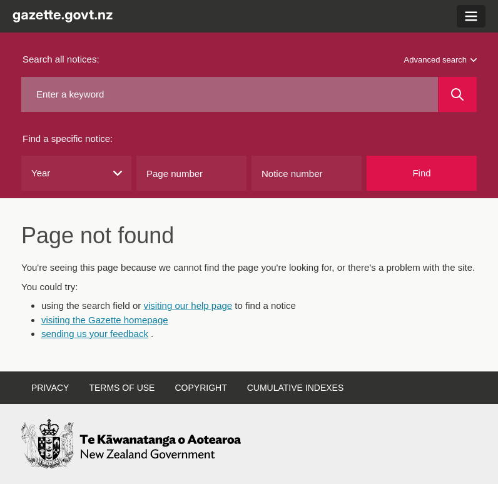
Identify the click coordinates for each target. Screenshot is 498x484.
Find (421, 173)
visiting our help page (187, 305)
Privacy (50, 388)
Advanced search (440, 59)
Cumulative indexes (295, 388)
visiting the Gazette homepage (104, 320)
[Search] (458, 94)
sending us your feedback (94, 333)
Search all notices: (61, 59)
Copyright (200, 388)
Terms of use (122, 388)
